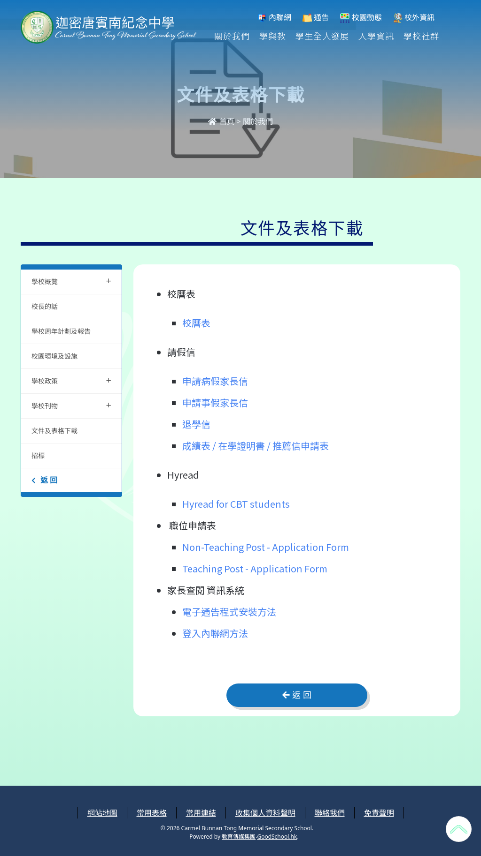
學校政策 (71, 380)
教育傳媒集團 (239, 837)
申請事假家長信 (215, 402)
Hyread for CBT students (236, 504)
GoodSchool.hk (277, 837)
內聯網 (274, 17)
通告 (316, 17)
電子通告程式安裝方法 (229, 611)
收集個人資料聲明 (265, 813)
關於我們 (232, 36)
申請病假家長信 (215, 381)
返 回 (44, 480)
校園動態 (360, 17)
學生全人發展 (322, 36)
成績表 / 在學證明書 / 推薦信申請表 (255, 445)
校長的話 (44, 306)
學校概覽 (71, 280)
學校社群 (421, 36)
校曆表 (196, 323)
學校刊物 (71, 404)
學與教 (272, 36)
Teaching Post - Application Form (254, 568)
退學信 (196, 424)
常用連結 (201, 813)
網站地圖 (102, 813)
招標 (38, 455)
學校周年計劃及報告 (61, 331)
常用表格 (152, 813)
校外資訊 (413, 17)
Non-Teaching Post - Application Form (265, 547)
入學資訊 (376, 36)
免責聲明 (379, 813)
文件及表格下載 (54, 430)
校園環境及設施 (54, 356)
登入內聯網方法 (215, 633)
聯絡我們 (330, 813)
